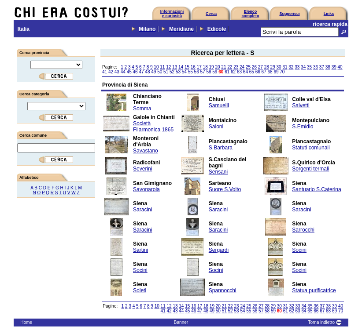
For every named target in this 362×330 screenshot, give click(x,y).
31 (284, 67)
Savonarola (146, 189)
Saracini (142, 210)
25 (248, 67)
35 (309, 67)
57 (202, 71)
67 (264, 71)
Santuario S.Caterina (316, 189)
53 (178, 71)
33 (297, 67)
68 (269, 71)
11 (162, 67)
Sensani (218, 172)
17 (199, 67)
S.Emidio (302, 126)
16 (193, 67)
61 (227, 71)
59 (214, 71)
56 (196, 71)
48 (147, 71)
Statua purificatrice (314, 290)
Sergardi (219, 250)
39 (334, 67)
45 (129, 71)
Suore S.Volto (225, 189)
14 (180, 67)
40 (340, 67)
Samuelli (219, 105)
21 (223, 67)
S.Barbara (221, 148)
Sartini (140, 250)
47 (141, 71)
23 (235, 67)
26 (254, 67)
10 (156, 67)
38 (327, 67)
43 (117, 71)
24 (242, 67)
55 (190, 71)
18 (205, 67)
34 (303, 67)
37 (321, 67)
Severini (142, 169)
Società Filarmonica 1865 (153, 126)
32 (290, 67)
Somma (142, 108)
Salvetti (300, 105)
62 (233, 71)
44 (123, 71)
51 (165, 71)
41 (104, 71)
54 (184, 71)
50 (159, 71)
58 (208, 71)
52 (172, 71)
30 (278, 67)
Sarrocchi (303, 230)
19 (211, 67)
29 (272, 67)
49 (153, 71)
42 (110, 71)
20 (217, 67)
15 (187, 67)
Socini (299, 250)
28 (266, 67)
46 (135, 71)
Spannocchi (222, 290)
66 (257, 71)
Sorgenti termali (310, 169)
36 (315, 67)
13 (174, 67)
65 (251, 71)
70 (282, 71)
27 (260, 67)
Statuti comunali (310, 148)
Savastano (145, 151)
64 (245, 71)
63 (239, 71)
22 (229, 67)
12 (168, 67)
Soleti (139, 290)
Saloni (216, 126)
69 (275, 71)
